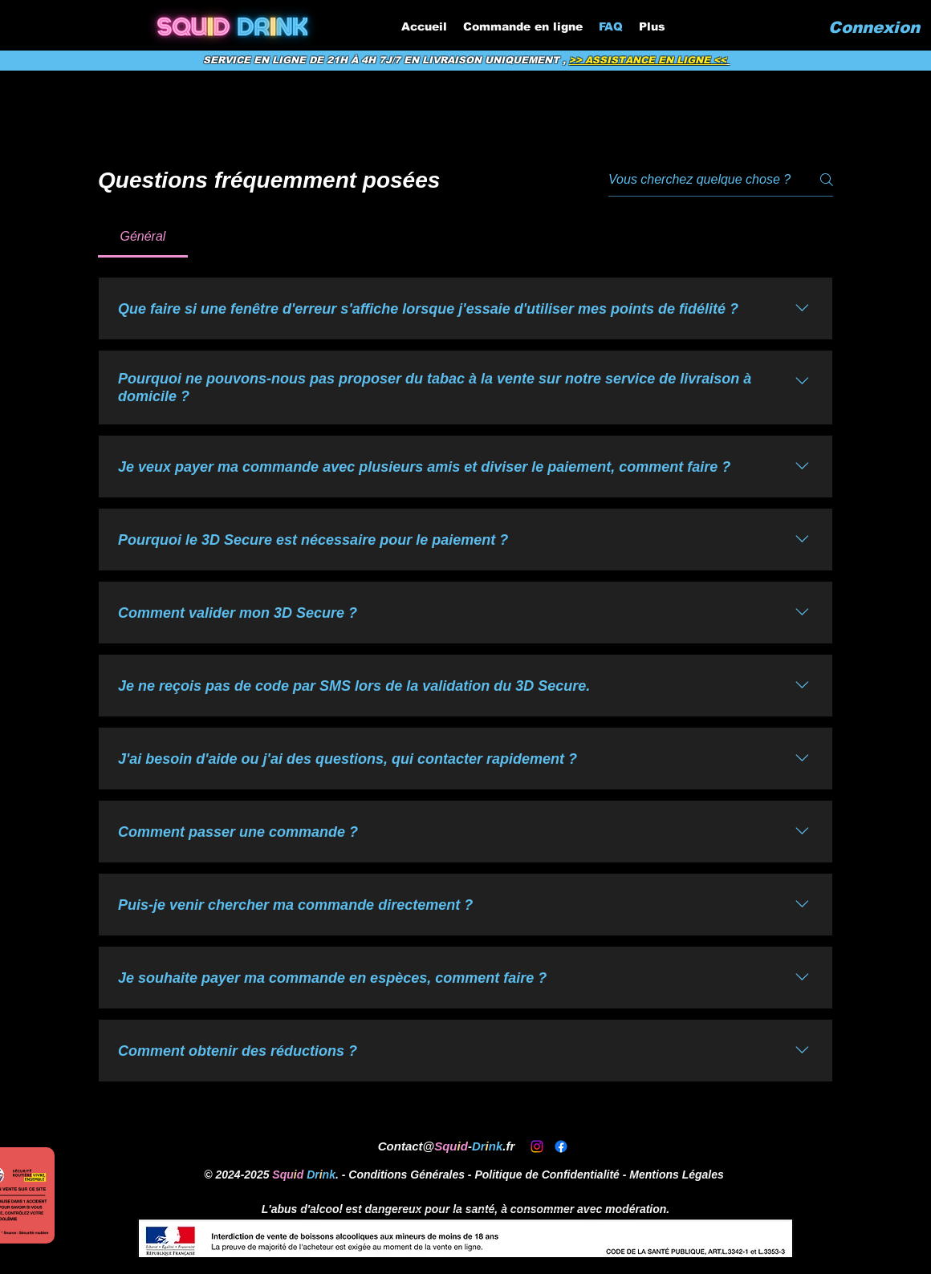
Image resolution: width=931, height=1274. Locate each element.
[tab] (143, 237)
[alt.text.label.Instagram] (537, 1146)
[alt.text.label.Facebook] (561, 1146)
